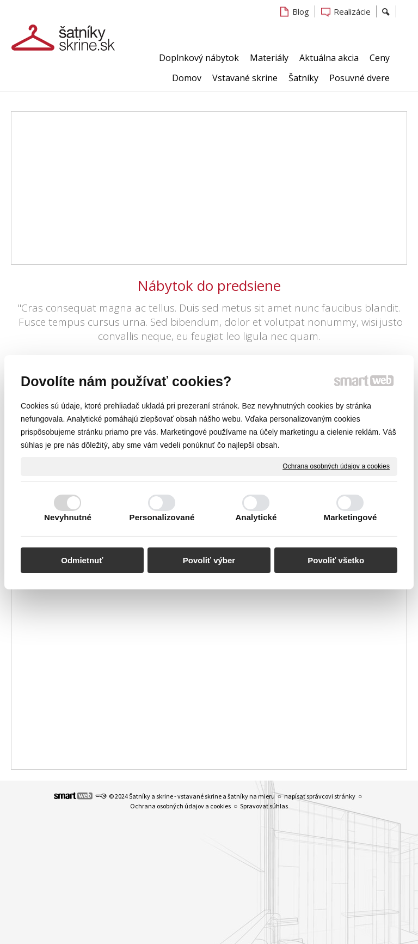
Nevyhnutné (67, 517)
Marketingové (350, 517)
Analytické (255, 517)
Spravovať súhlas (264, 806)
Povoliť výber (209, 560)
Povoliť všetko (336, 560)
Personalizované (162, 517)
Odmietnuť (82, 560)
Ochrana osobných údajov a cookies (336, 466)
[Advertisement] (209, 188)
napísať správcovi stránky (319, 796)
